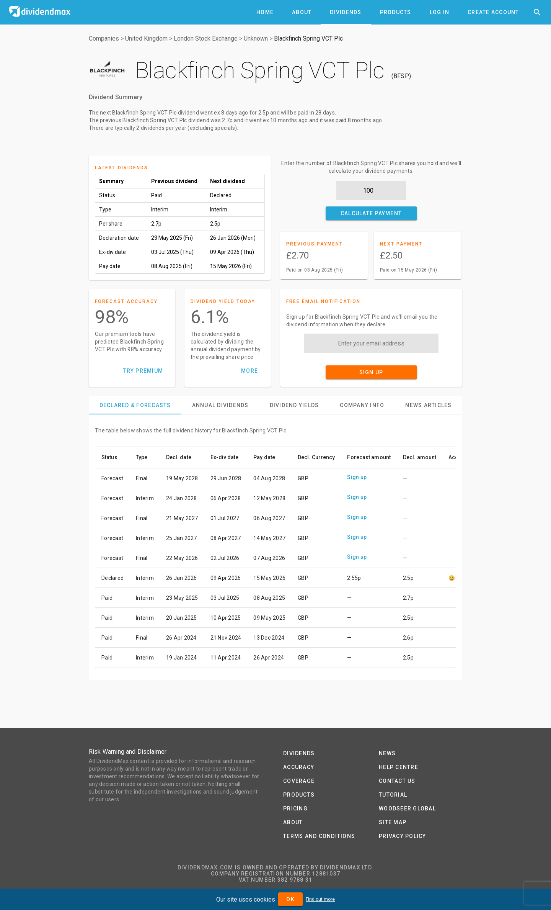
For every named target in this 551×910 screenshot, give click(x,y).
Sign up (357, 477)
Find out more (320, 899)
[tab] (265, 12)
